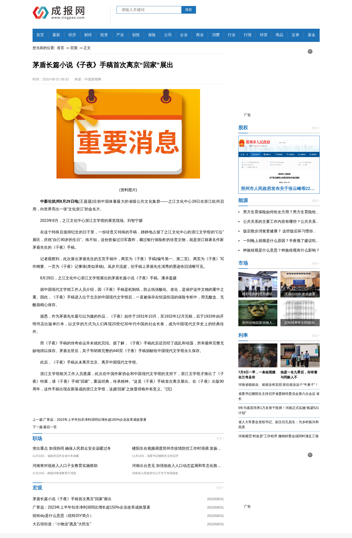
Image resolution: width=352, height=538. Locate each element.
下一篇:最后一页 (45, 427)
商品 (279, 35)
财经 (88, 35)
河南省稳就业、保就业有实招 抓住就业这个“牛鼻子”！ (278, 385)
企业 (184, 35)
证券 (295, 35)
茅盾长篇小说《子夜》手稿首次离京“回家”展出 (72, 499)
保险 (152, 35)
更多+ (220, 438)
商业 (200, 35)
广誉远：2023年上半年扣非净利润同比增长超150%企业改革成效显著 (92, 507)
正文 (87, 48)
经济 (72, 35)
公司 (168, 35)
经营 (264, 35)
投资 (104, 35)
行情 (247, 35)
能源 (243, 200)
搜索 (188, 9)
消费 (216, 35)
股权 (243, 127)
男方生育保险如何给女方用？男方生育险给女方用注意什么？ (294, 212)
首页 (40, 35)
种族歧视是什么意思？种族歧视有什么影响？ (281, 250)
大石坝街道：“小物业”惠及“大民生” (62, 524)
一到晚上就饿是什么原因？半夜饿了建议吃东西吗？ (287, 241)
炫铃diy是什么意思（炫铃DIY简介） (63, 516)
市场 (243, 263)
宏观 (74, 48)
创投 (136, 35)
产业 (120, 35)
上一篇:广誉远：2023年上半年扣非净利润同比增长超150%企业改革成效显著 (90, 419)
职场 (37, 438)
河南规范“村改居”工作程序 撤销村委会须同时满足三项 (278, 436)
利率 (243, 335)
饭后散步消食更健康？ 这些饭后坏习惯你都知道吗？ (287, 231)
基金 (311, 35)
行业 (231, 35)
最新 (56, 35)
